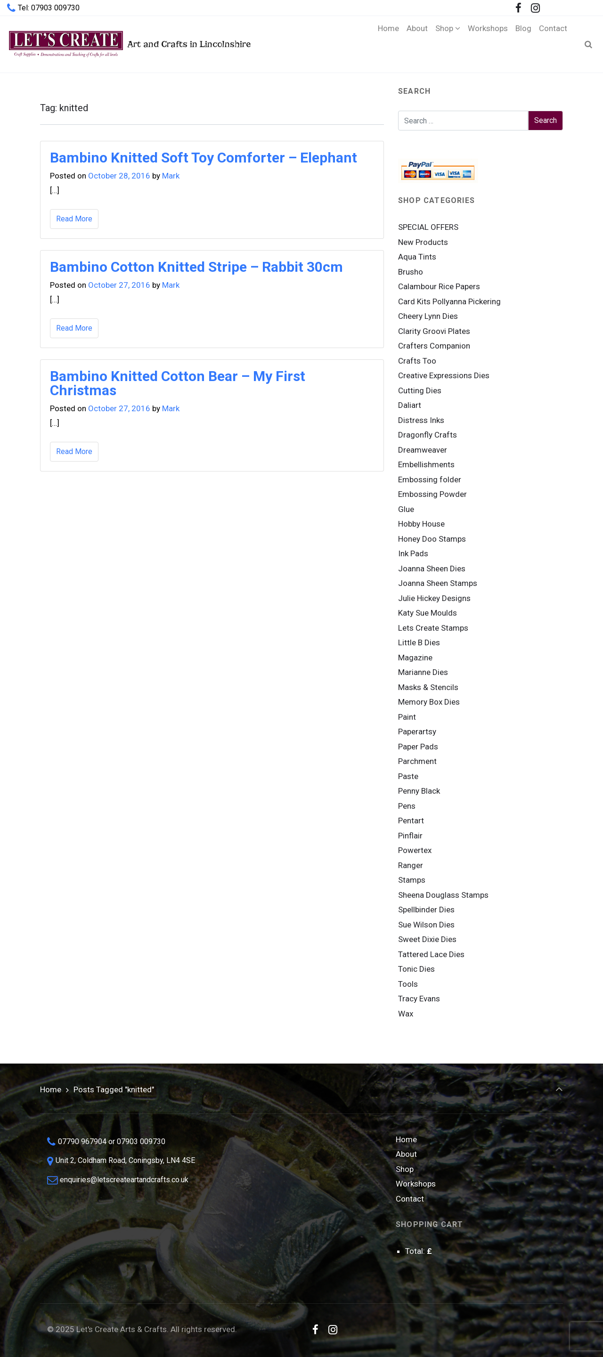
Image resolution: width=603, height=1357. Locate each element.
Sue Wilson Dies (426, 924)
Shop (405, 1169)
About (406, 1154)
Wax (405, 1013)
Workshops (416, 1183)
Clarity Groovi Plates (434, 331)
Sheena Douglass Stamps (443, 895)
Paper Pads (418, 746)
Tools (408, 984)
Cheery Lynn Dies (428, 316)
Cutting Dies (419, 390)
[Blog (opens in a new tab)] (523, 44)
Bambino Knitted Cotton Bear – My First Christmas (177, 383)
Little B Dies (419, 642)
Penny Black (419, 791)
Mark (170, 175)
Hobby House (421, 523)
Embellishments (426, 464)
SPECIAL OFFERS (428, 227)
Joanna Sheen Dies (431, 568)
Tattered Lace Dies (431, 954)
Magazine (415, 657)
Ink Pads (413, 553)
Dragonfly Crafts (427, 434)
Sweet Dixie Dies (427, 939)
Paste (408, 776)
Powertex (415, 850)
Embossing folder (429, 479)
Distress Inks (421, 420)
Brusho (410, 271)
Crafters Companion (434, 345)
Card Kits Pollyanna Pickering (449, 301)
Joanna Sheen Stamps (437, 583)
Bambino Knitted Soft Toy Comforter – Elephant (203, 157)
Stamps (411, 880)
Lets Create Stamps (433, 628)
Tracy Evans (419, 998)
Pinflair (410, 835)
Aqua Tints (417, 256)
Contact (410, 1198)
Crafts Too (417, 361)
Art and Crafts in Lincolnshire (129, 44)
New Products (423, 242)
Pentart (411, 820)
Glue (406, 509)
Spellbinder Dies (426, 909)
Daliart (409, 405)
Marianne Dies (423, 672)
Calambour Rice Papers (439, 286)
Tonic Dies (416, 969)
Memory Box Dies (429, 702)
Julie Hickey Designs (434, 598)
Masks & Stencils (428, 687)
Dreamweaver (422, 450)
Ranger (410, 865)
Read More (74, 218)
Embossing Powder (432, 494)
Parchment (417, 761)
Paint (407, 717)
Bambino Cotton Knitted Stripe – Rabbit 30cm (196, 267)
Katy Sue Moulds (427, 613)
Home (50, 1089)
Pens (407, 806)
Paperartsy (417, 731)
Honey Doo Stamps (432, 539)
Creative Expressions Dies (443, 375)
